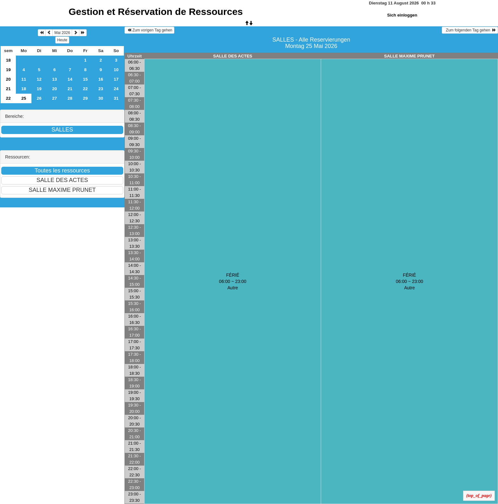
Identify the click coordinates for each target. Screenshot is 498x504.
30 (100, 98)
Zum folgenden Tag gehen (470, 30)
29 (85, 98)
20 (8, 79)
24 (116, 88)
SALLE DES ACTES (232, 56)
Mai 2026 (62, 32)
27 (54, 98)
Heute (62, 40)
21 (8, 88)
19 (8, 69)
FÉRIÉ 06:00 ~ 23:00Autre (232, 281)
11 (23, 79)
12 (39, 79)
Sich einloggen (402, 15)
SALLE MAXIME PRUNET (409, 56)
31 (116, 98)
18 (8, 60)
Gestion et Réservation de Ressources (156, 11)
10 (116, 69)
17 (116, 79)
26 (39, 98)
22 (85, 88)
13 (54, 79)
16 (100, 79)
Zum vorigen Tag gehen (149, 30)
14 (70, 79)
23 (100, 88)
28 (70, 98)
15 (85, 79)
